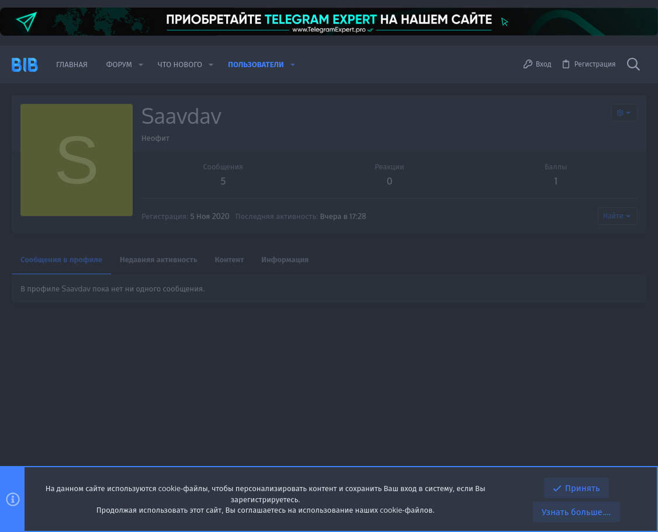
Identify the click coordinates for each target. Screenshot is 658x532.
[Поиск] (633, 64)
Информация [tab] (285, 259)
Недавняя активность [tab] (159, 259)
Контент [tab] (229, 259)
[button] (140, 64)
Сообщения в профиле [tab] (61, 259)
